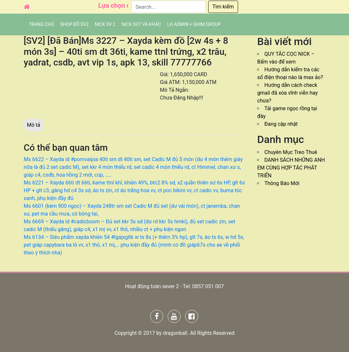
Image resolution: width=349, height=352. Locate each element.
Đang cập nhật (281, 124)
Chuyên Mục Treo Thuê (290, 152)
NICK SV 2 (105, 24)
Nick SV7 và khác (141, 24)
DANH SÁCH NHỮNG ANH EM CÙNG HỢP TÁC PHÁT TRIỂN (291, 168)
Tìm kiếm (223, 7)
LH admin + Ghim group (194, 24)
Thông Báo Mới (281, 183)
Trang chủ (41, 24)
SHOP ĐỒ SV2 (74, 24)
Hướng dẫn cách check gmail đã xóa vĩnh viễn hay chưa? (287, 93)
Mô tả (33, 125)
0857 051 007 (208, 286)
